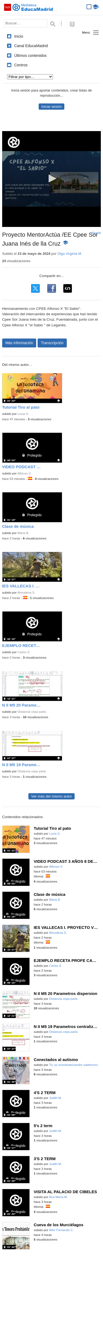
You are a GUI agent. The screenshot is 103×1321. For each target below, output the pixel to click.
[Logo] (14, 142)
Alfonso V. (24, 473)
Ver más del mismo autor (51, 796)
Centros (21, 65)
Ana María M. (58, 1197)
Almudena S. (26, 592)
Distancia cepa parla (32, 711)
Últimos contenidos (30, 55)
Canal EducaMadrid (31, 46)
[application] (51, 179)
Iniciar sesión (51, 107)
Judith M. (55, 1097)
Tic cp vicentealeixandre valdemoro (73, 1064)
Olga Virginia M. (69, 254)
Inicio (18, 36)
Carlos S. (24, 652)
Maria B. (23, 533)
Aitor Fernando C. (61, 1230)
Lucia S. (23, 413)
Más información (19, 343)
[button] (52, 178)
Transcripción (52, 343)
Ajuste (96, 233)
